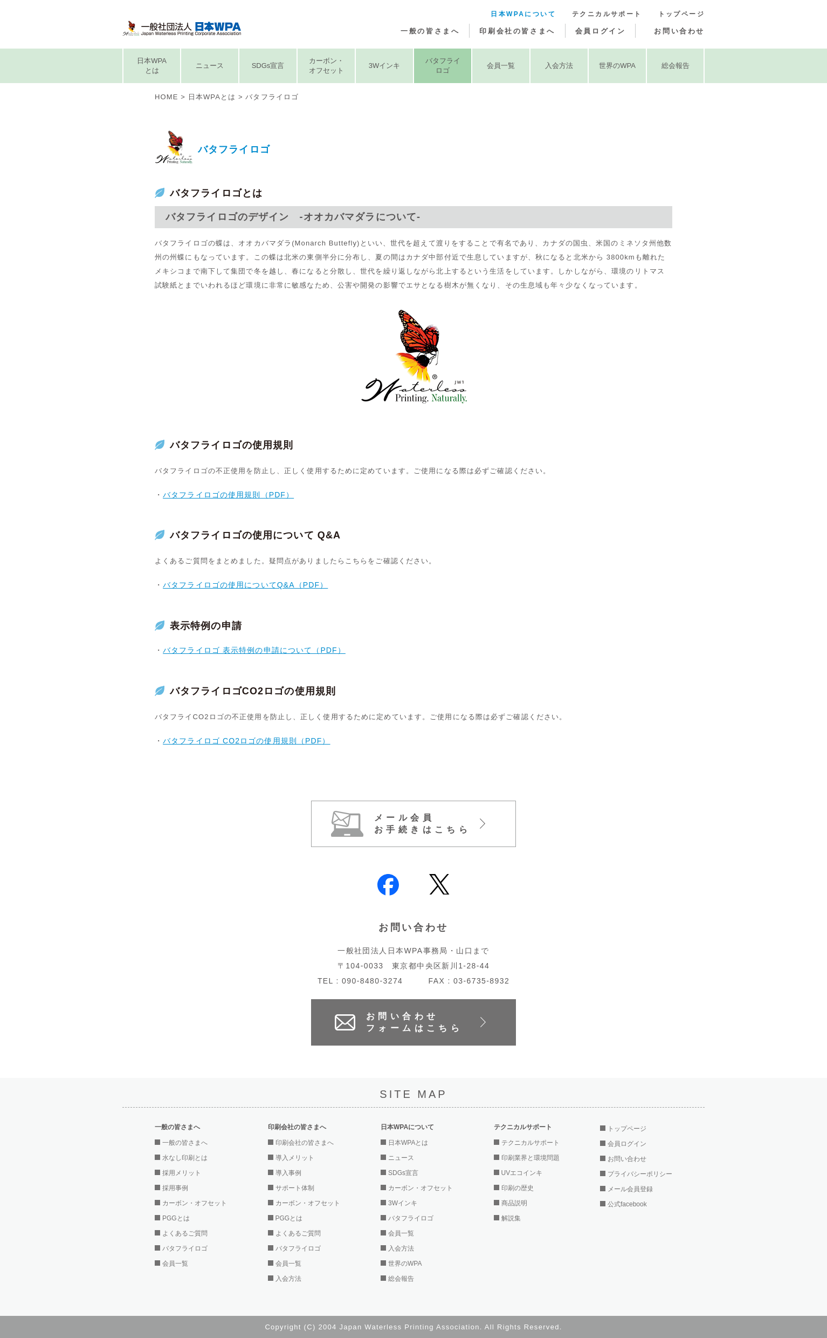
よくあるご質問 (185, 1233)
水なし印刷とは (185, 1158)
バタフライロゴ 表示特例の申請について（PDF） (254, 650)
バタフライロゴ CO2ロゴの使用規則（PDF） (246, 740)
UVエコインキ (522, 1173)
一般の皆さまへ (430, 31)
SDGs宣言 (268, 66)
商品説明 (514, 1203)
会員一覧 (501, 66)
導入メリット (294, 1158)
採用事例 (175, 1188)
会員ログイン (600, 31)
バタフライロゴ (442, 65)
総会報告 (675, 66)
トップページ (681, 14)
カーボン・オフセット (326, 65)
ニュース (210, 66)
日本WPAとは (152, 65)
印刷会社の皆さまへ (517, 31)
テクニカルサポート (607, 14)
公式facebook (627, 1204)
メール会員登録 (630, 1189)
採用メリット (181, 1173)
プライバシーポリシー (640, 1174)
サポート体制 (294, 1188)
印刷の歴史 (517, 1188)
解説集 (511, 1218)
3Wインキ (385, 66)
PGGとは (176, 1218)
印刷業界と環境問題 (530, 1158)
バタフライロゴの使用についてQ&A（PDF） (245, 585)
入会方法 (559, 66)
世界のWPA (617, 66)
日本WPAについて (523, 14)
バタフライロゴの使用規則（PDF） (228, 494)
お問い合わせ (679, 31)
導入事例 (288, 1173)
